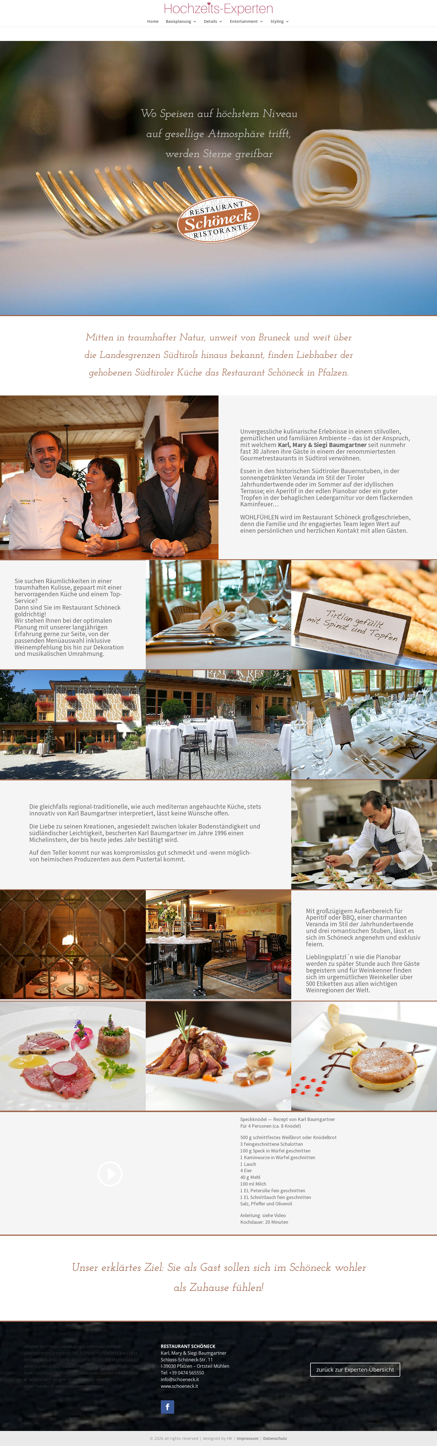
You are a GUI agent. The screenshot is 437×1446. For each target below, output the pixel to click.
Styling (277, 21)
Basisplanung (178, 21)
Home (153, 21)
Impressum (248, 1438)
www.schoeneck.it (179, 1386)
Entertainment (244, 21)
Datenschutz (275, 1438)
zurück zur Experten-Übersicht (355, 1369)
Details (210, 21)
